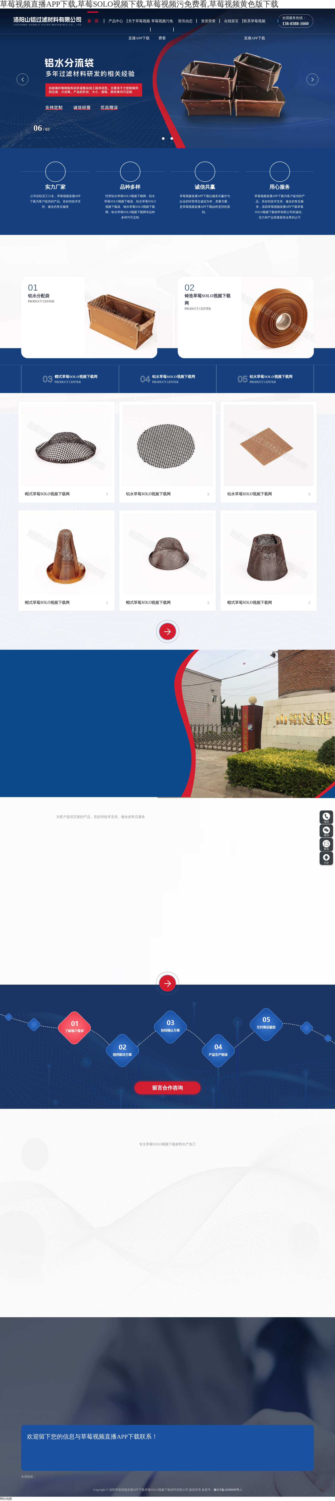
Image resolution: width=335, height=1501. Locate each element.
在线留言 (231, 21)
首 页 (92, 21)
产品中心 (116, 21)
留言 (326, 845)
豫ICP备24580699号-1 (228, 1489)
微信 (326, 831)
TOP (326, 859)
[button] (163, 138)
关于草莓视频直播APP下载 (139, 29)
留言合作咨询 (167, 1088)
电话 (326, 818)
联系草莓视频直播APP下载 (254, 29)
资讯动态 (185, 21)
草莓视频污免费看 (162, 29)
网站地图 (6, 1498)
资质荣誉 (208, 21)
